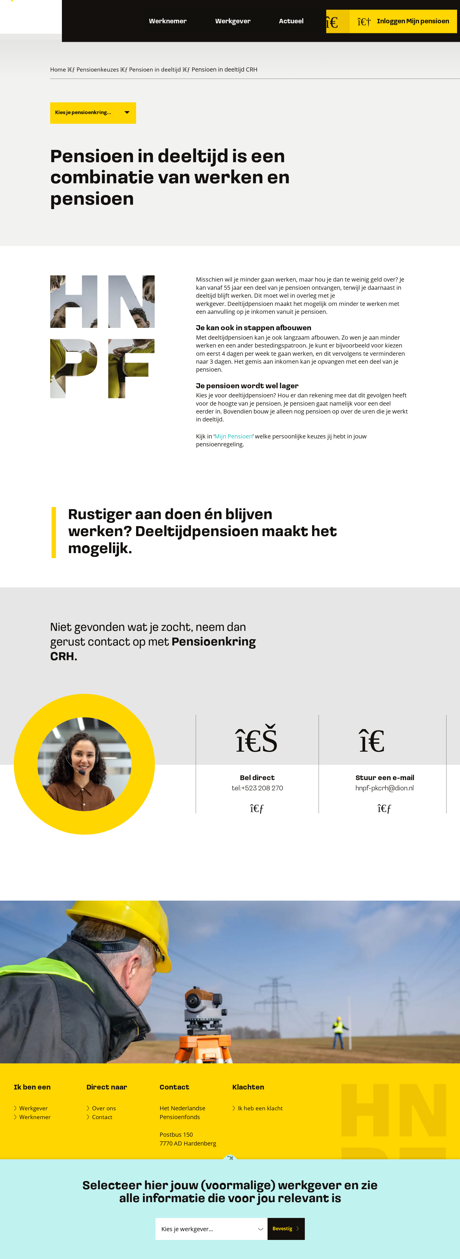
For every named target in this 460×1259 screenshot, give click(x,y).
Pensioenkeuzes (99, 69)
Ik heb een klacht (261, 1108)
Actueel (287, 35)
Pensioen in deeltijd (157, 69)
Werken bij (388, 11)
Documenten (266, 11)
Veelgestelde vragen (314, 11)
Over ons (356, 11)
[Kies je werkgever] (230, 1160)
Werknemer (146, 35)
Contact (428, 12)
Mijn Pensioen (233, 436)
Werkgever (220, 35)
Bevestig (282, 1228)
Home (58, 69)
